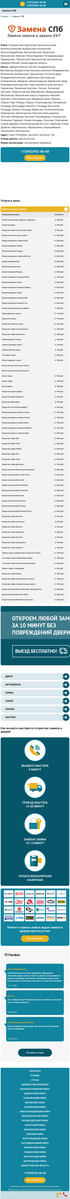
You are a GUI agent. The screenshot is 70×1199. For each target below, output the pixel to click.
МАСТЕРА (10, 717)
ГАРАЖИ (9, 709)
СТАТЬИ (35, 1080)
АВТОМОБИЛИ (13, 684)
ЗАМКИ (9, 701)
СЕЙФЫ (9, 692)
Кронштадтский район (35, 1120)
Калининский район (35, 1098)
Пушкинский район (35, 1152)
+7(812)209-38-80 (36, 2)
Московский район (35, 1129)
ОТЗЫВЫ (35, 1075)
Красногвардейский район (35, 1111)
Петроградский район (35, 1138)
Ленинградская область (35, 1165)
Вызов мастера (35, 157)
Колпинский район (35, 1107)
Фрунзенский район (35, 1156)
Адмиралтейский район (35, 1084)
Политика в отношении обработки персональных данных (35, 1186)
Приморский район (35, 1147)
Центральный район (35, 1161)
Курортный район (35, 1125)
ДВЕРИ (9, 676)
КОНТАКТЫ (35, 1071)
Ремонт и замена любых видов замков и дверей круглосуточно (35, 929)
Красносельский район (35, 1116)
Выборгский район (35, 1093)
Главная (5, 16)
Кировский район (35, 1102)
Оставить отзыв (35, 1052)
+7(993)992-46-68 (36, 5)
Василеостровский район (35, 1089)
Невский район (34, 1134)
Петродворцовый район (35, 1143)
